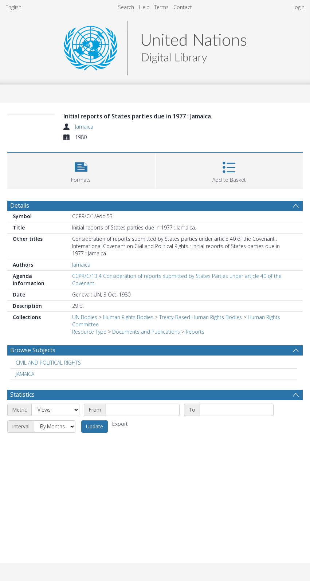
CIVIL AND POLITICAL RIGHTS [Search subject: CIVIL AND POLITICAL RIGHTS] (48, 362)
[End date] (237, 410)
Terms (161, 7)
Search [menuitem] (126, 7)
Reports (195, 331)
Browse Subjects (32, 350)
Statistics (22, 394)
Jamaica (84, 126)
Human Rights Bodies (128, 317)
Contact (182, 7)
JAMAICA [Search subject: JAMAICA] (25, 373)
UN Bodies (84, 317)
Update (94, 426)
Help (144, 7)
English (13, 7)
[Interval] (54, 426)
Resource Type (89, 331)
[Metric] (55, 410)
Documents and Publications (146, 331)
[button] (81, 170)
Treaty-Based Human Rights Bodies (200, 317)
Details (19, 205)
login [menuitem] (299, 7)
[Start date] (143, 410)
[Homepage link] (155, 46)
